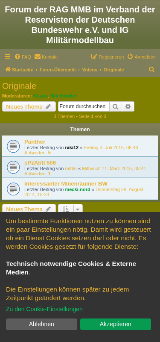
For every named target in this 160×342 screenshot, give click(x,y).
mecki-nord (77, 189)
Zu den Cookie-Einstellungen (44, 309)
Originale (19, 86)
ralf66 (71, 168)
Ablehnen (41, 324)
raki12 (72, 147)
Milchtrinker (63, 95)
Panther (34, 142)
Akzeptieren (115, 324)
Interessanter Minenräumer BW (66, 183)
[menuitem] (22, 57)
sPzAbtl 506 (40, 162)
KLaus (40, 95)
